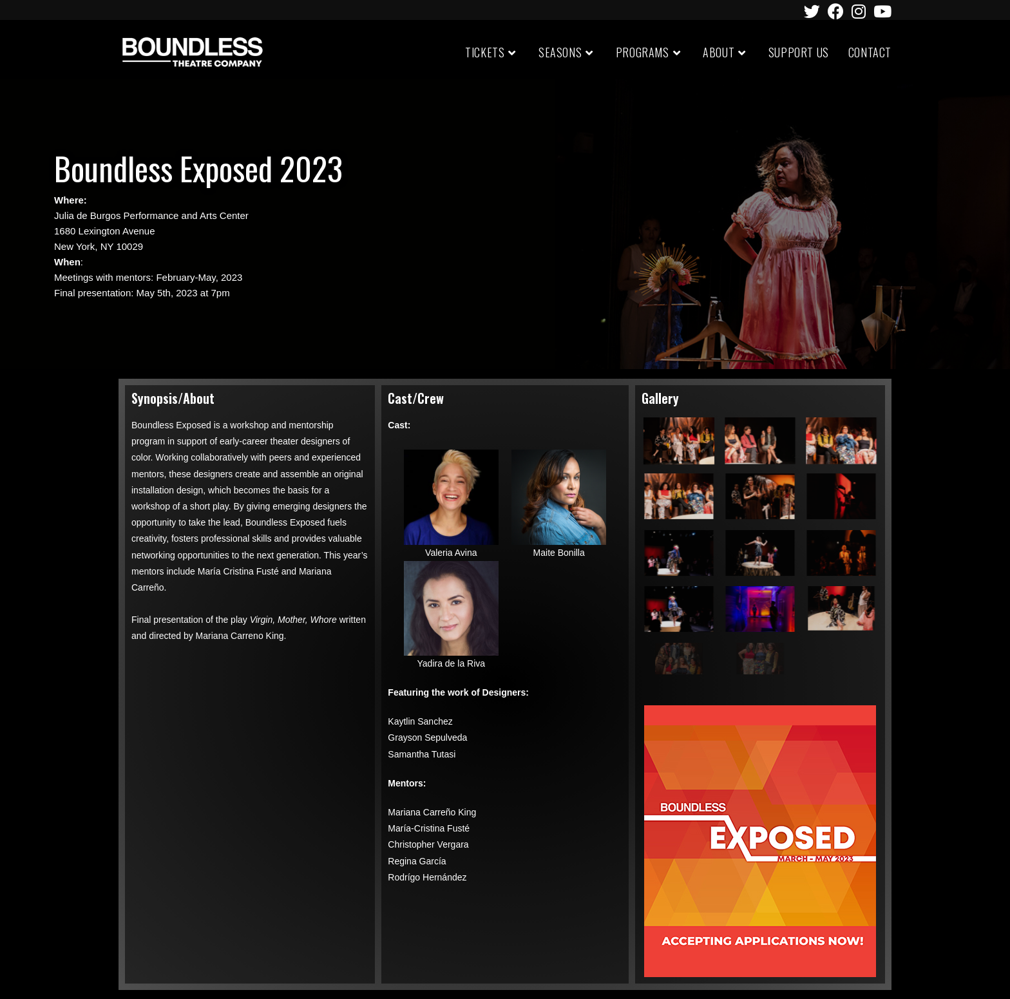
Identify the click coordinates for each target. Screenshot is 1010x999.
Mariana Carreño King (432, 812)
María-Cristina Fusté (429, 828)
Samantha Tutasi (421, 754)
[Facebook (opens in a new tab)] (836, 11)
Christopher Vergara (428, 844)
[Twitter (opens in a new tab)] (812, 11)
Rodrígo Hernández (427, 877)
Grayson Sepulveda (427, 737)
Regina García (417, 861)
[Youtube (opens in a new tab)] (880, 11)
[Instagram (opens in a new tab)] (859, 11)
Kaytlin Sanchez (420, 721)
